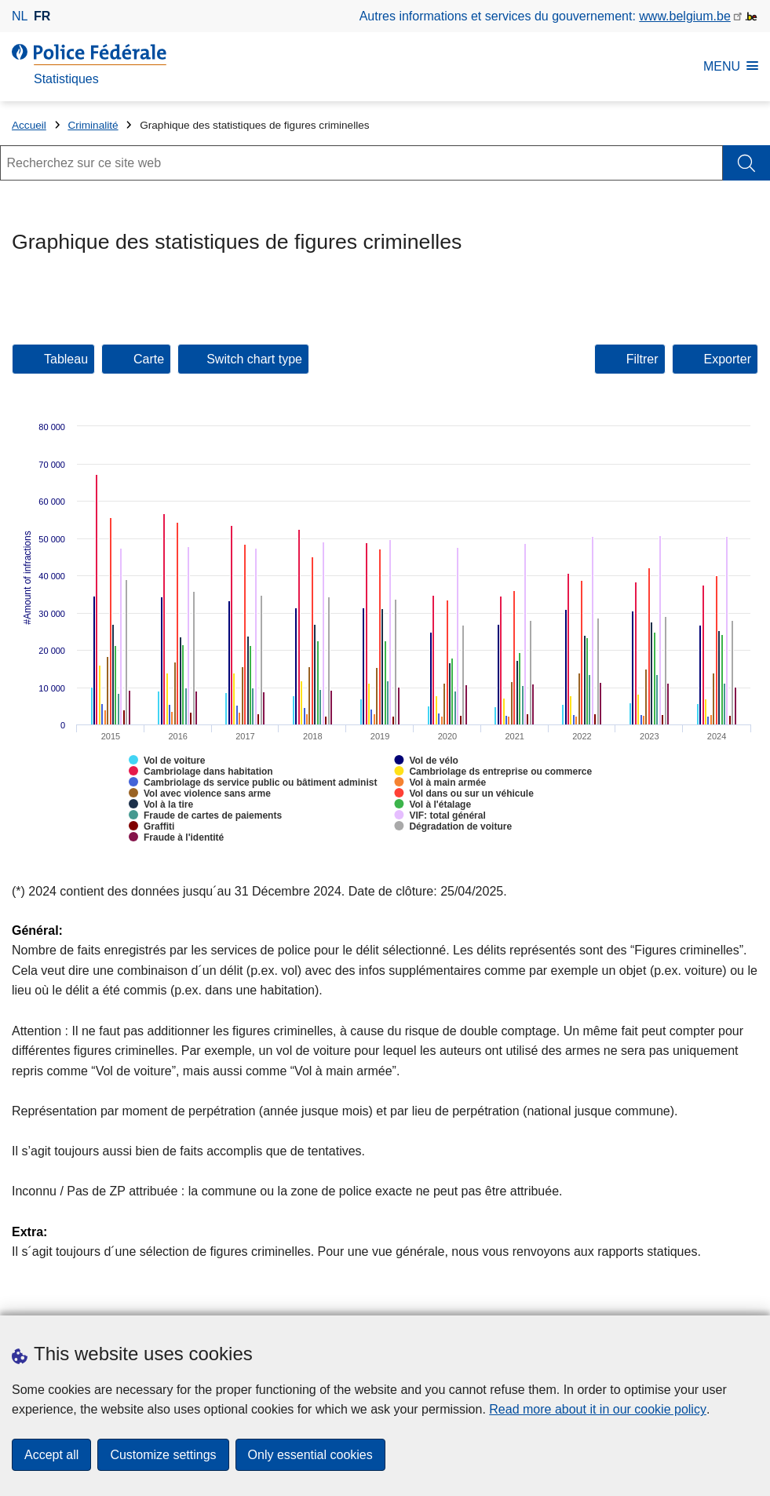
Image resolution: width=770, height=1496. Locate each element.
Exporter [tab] (727, 359)
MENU (730, 66)
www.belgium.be (685, 16)
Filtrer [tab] (642, 359)
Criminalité (93, 125)
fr (42, 16)
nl (19, 16)
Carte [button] (148, 359)
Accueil (29, 125)
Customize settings (163, 1454)
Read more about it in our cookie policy (597, 1409)
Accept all (51, 1454)
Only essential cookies (310, 1454)
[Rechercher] (746, 163)
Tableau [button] (66, 359)
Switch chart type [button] (254, 359)
